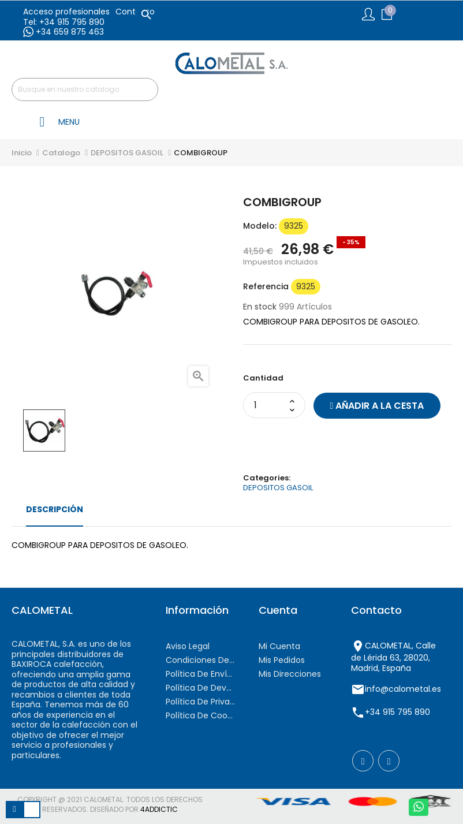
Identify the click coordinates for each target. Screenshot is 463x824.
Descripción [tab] (54, 509)
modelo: (260, 226)
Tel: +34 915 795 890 (63, 22)
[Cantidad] (267, 405)
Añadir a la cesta (377, 405)
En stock (260, 307)
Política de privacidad (200, 701)
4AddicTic (159, 809)
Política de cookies (200, 715)
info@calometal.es (403, 689)
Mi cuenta (279, 646)
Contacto (135, 11)
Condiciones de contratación (200, 660)
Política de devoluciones (200, 687)
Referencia (266, 287)
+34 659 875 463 (63, 32)
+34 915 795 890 (397, 712)
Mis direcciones (290, 674)
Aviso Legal (188, 646)
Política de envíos (200, 674)
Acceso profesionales (66, 11)
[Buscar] (85, 89)
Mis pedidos (282, 660)
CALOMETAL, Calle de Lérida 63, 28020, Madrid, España (393, 657)
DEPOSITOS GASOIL (278, 487)
